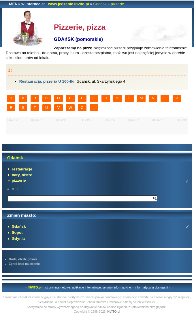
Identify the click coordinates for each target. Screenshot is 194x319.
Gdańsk (99, 4)
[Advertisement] (97, 125)
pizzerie (117, 4)
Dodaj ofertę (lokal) (23, 259)
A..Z (15, 189)
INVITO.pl (35, 287)
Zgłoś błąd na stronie (24, 263)
